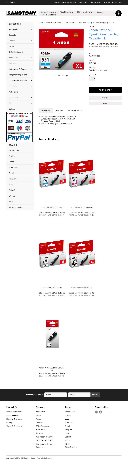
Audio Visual (14, 58)
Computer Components (18, 75)
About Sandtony (66, 12)
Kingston (12, 179)
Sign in (105, 2)
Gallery (100, 12)
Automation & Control (18, 69)
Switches (12, 63)
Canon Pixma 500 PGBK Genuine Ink (51, 369)
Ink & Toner (70, 23)
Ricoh (11, 201)
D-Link (11, 173)
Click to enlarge (61, 75)
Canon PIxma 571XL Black (81, 287)
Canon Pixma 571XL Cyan (52, 207)
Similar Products (75, 110)
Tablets (12, 46)
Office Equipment (16, 52)
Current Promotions (48, 12)
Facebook (96, 412)
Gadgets (12, 35)
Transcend (13, 167)
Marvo (11, 184)
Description (46, 110)
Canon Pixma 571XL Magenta (81, 207)
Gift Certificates (94, 2)
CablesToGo (14, 150)
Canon (91, 26)
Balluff (12, 190)
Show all (39, 447)
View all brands (15, 207)
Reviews (59, 110)
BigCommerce (48, 458)
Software (13, 109)
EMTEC (12, 196)
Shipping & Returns (85, 12)
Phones (12, 40)
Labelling (13, 86)
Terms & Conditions (48, 15)
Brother (12, 156)
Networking (13, 92)
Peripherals (13, 97)
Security (12, 103)
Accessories (14, 29)
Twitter (100, 412)
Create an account (115, 2)
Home (41, 23)
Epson (11, 162)
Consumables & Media (18, 80)
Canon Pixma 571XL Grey (52, 287)
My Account (83, 2)
